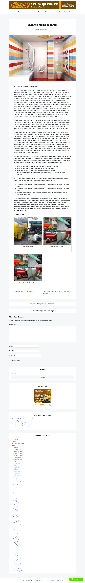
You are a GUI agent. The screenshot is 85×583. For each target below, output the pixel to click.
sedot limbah (15, 565)
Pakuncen (16, 557)
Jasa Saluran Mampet (48, 12)
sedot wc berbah (17, 569)
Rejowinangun (18, 491)
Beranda (20, 12)
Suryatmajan (17, 449)
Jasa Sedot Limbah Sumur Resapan (23, 427)
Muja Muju (17, 543)
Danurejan (16, 447)
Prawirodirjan (17, 475)
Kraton (15, 493)
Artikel (14, 441)
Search (42, 377)
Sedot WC (37, 12)
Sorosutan (17, 549)
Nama (11, 346)
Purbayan (16, 489)
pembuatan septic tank (18, 563)
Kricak (15, 535)
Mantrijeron (16, 501)
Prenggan (16, 487)
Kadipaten (17, 495)
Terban (16, 469)
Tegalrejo (15, 529)
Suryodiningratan (19, 507)
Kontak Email (28, 12)
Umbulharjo (16, 539)
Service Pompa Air (17, 571)
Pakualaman (16, 523)
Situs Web (12, 355)
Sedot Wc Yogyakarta (45, 29)
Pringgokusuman (18, 455)
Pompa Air (67, 12)
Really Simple (50, 580)
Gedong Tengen (17, 453)
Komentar (12, 324)
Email (11, 351)
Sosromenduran (18, 457)
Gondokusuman (17, 459)
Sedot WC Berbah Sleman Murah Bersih (24, 419)
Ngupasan (17, 473)
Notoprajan (17, 521)
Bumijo (16, 479)
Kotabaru (16, 467)
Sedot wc (14, 567)
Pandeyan (17, 545)
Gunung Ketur (18, 525)
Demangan (17, 463)
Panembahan (17, 497)
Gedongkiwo (17, 503)
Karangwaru (17, 533)
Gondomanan (17, 471)
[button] (76, 579)
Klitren (15, 465)
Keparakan (17, 513)
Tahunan (16, 551)
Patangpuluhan (18, 559)
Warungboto (17, 553)
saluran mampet (51, 291)
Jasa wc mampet (18, 90)
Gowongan (17, 483)
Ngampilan (16, 517)
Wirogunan (17, 515)
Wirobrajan (16, 555)
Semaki (16, 547)
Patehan (16, 499)
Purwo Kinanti (18, 527)
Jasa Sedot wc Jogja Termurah (21, 425)
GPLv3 (61, 580)
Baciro (15, 461)
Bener (15, 531)
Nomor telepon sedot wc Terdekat (22, 421)
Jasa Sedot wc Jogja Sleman (20, 423)
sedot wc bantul (61, 291)
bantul (63, 114)
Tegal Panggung (18, 451)
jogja (13, 445)
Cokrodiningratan (19, 481)
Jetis (14, 477)
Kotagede (15, 485)
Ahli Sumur (59, 12)
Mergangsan (16, 509)
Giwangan (17, 541)
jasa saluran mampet (27, 291)
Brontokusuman (18, 511)
